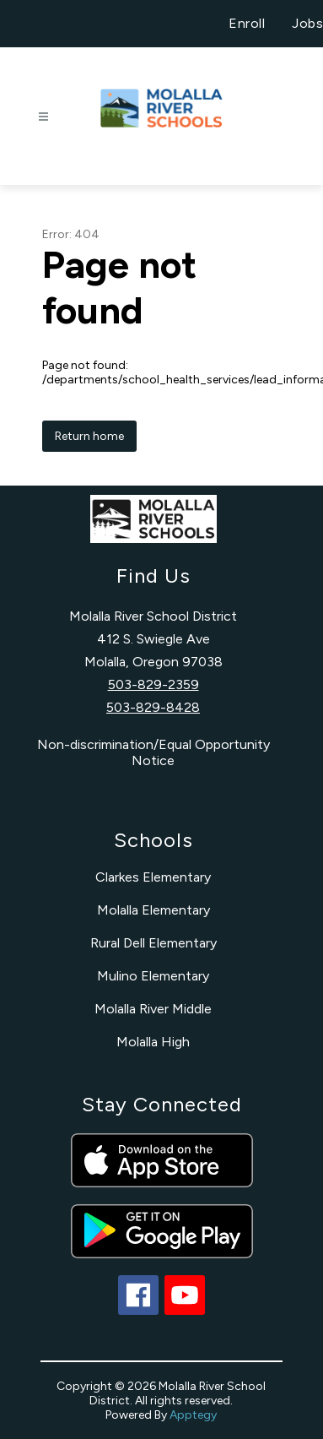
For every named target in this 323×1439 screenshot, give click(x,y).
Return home (89, 436)
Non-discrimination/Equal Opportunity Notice (153, 752)
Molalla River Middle (153, 1009)
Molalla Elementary (153, 910)
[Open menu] (43, 117)
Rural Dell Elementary (153, 943)
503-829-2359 (153, 684)
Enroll (247, 23)
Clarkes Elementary (153, 877)
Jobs (307, 23)
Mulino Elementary (153, 976)
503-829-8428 (153, 707)
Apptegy (193, 1415)
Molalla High (153, 1042)
